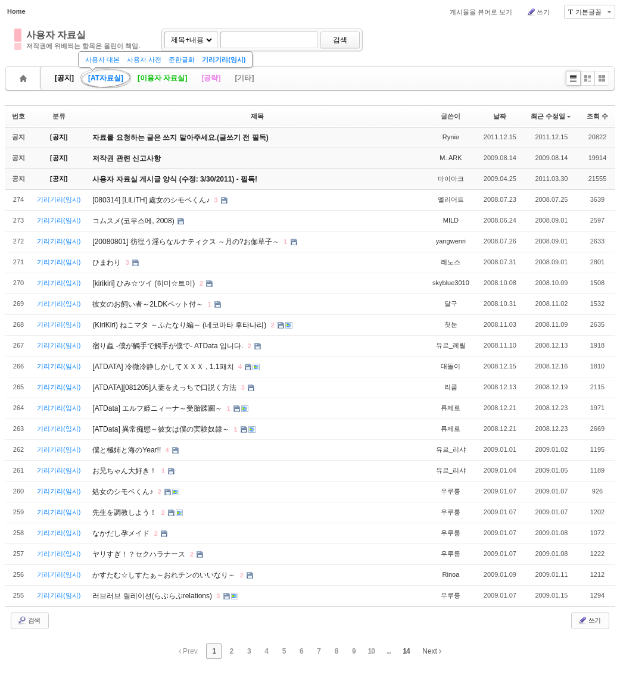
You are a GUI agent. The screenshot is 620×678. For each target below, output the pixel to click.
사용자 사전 (144, 59)
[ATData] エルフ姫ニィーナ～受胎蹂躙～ (158, 408)
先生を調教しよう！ (125, 512)
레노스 (450, 261)
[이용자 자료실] (162, 78)
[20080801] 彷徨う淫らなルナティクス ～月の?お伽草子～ (186, 242)
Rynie (451, 136)
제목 (257, 116)
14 (406, 651)
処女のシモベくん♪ (123, 492)
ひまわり (107, 262)
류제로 (450, 407)
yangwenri (451, 241)
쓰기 (538, 12)
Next (431, 651)
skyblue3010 (450, 282)
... (389, 651)
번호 (18, 116)
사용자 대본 (102, 59)
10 (371, 651)
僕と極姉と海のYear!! (127, 450)
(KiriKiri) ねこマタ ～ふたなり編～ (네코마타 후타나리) (180, 325)
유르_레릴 (451, 345)
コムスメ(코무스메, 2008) (134, 221)
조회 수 (597, 116)
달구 (450, 303)
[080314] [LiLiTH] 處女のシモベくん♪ (151, 200)
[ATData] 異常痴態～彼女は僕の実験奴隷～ (161, 429)
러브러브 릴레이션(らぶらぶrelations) (153, 596)
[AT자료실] (105, 78)
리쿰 (450, 386)
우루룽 (450, 491)
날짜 (499, 116)
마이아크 (451, 178)
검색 (340, 40)
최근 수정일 (551, 116)
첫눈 (450, 324)
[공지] (64, 78)
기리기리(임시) (223, 59)
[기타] (244, 78)
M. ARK (451, 157)
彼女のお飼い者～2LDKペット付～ (148, 304)
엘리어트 (451, 199)
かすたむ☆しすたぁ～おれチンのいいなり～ (164, 575)
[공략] (210, 78)
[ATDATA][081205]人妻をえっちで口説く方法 (165, 387)
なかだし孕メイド (121, 533)
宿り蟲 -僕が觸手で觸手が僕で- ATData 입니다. (168, 346)
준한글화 (182, 59)
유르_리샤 (451, 449)
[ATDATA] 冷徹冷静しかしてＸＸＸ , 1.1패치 (164, 367)
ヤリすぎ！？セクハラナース (139, 554)
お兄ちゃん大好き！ (125, 471)
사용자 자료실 (56, 35)
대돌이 (450, 366)
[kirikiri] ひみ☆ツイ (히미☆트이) (144, 283)
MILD (451, 220)
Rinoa (451, 574)
